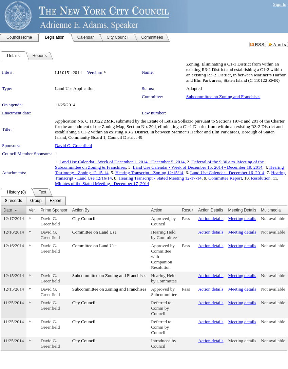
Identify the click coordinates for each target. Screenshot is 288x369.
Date (7, 210)
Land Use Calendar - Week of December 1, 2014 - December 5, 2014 (122, 161)
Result (187, 210)
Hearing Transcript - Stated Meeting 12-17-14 (160, 178)
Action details (210, 218)
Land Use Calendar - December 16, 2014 (227, 172)
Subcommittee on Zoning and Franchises (223, 96)
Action (156, 210)
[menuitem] (13, 201)
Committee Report (225, 178)
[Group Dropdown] (35, 201)
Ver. (32, 210)
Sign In (279, 4)
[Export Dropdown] (55, 201)
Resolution (261, 178)
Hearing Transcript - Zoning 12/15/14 (149, 172)
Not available (273, 218)
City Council (84, 218)
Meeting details (242, 218)
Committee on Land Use (94, 232)
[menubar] (33, 201)
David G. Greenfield (73, 145)
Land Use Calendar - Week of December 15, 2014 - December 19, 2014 (198, 167)
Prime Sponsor (53, 210)
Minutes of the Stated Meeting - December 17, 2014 (102, 183)
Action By (81, 210)
